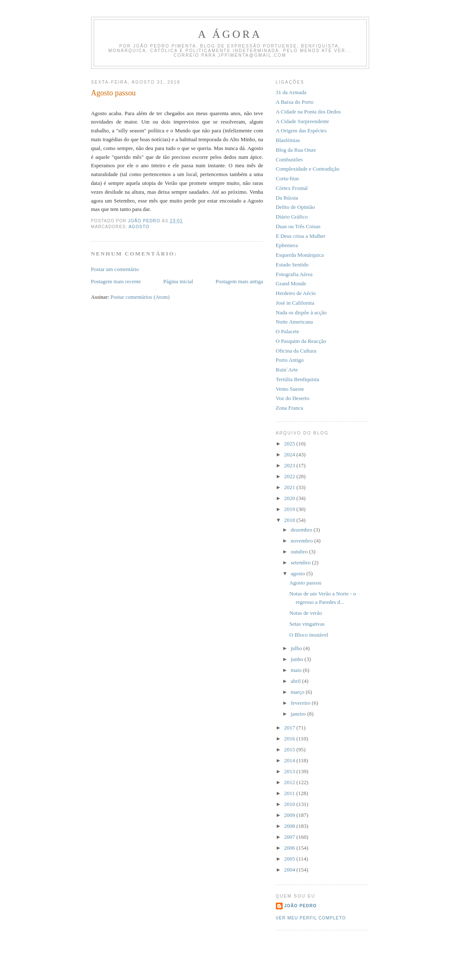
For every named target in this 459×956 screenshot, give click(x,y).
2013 (290, 771)
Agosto (139, 226)
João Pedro (300, 905)
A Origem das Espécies (301, 130)
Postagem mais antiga (239, 281)
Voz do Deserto (292, 398)
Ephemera (287, 245)
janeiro (299, 714)
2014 (290, 760)
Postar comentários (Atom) (140, 297)
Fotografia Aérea (294, 274)
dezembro (302, 530)
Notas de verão (305, 613)
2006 (290, 848)
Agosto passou (305, 582)
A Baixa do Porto (295, 102)
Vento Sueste (290, 389)
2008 (290, 826)
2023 (290, 465)
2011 (290, 793)
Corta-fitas (287, 178)
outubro (300, 551)
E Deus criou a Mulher (300, 236)
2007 (290, 837)
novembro (302, 540)
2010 (290, 804)
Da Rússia (287, 198)
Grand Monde (291, 283)
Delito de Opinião (295, 207)
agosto (298, 573)
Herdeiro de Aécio (296, 293)
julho (297, 648)
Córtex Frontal (292, 188)
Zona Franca (289, 408)
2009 (290, 815)
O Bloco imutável (308, 635)
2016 (290, 738)
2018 (290, 520)
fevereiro (301, 703)
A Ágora (230, 34)
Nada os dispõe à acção (301, 312)
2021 (290, 487)
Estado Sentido (292, 264)
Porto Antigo (290, 360)
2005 (290, 859)
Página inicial (178, 281)
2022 (290, 476)
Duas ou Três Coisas (298, 226)
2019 (290, 509)
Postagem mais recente (116, 281)
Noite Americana (294, 322)
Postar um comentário (115, 269)
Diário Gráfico (292, 216)
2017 (290, 727)
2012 (290, 782)
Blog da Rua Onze (296, 150)
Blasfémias (288, 140)
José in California (295, 303)
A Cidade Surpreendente (302, 121)
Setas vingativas (307, 624)
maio (297, 670)
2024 (290, 454)
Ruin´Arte (287, 369)
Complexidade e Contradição (308, 169)
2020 (290, 498)
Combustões (289, 159)
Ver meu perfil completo (311, 918)
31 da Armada (291, 92)
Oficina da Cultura (296, 351)
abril (296, 681)
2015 (290, 749)
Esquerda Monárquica (300, 255)
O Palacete (287, 331)
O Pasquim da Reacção (301, 341)
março (298, 692)
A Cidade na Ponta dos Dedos (308, 111)
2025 (290, 443)
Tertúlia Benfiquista (297, 379)
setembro (301, 562)
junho (297, 659)
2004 (290, 869)
